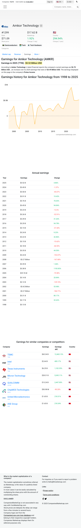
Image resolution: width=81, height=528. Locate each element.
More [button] (36, 54)
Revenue (17, 54)
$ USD (69, 2)
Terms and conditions (51, 495)
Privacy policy (48, 491)
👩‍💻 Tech (22, 45)
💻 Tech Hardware (35, 45)
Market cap (6, 54)
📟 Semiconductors (9, 45)
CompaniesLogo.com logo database (17, 515)
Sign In (49, 2)
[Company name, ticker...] (66, 7)
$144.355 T (29, 2)
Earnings (27, 54)
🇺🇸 (59, 2)
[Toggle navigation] (5, 6)
